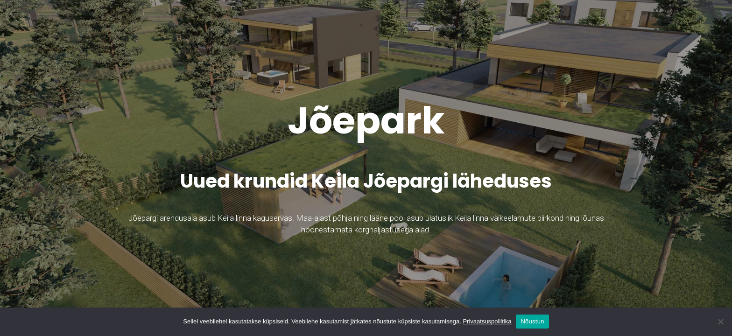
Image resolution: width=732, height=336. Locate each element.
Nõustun (532, 321)
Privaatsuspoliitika (487, 321)
